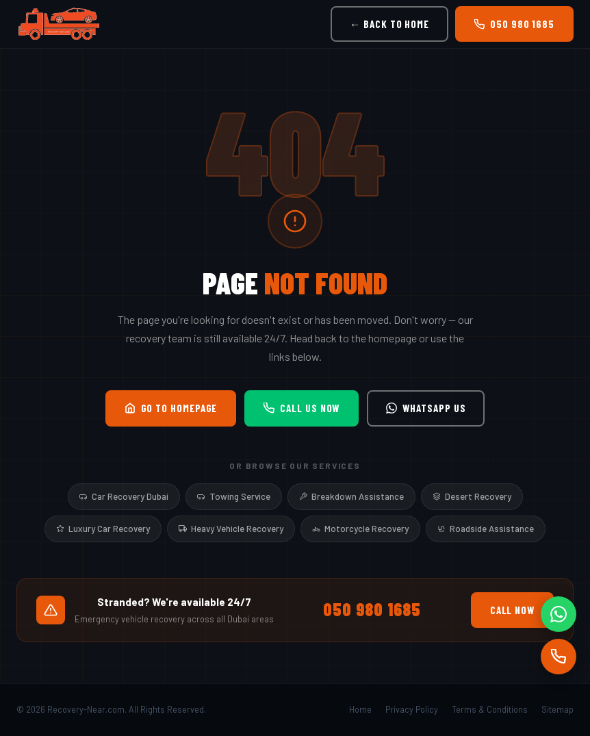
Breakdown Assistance (351, 496)
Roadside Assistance (485, 528)
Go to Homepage (171, 408)
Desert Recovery (472, 496)
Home (360, 709)
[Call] (558, 656)
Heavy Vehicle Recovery (231, 528)
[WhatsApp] (558, 614)
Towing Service (233, 496)
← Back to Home (389, 24)
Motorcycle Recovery (360, 528)
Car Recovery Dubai (123, 496)
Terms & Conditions (490, 709)
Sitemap (557, 709)
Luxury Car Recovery (103, 528)
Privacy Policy (411, 709)
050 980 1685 (514, 24)
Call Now (512, 610)
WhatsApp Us (425, 408)
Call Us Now (301, 408)
